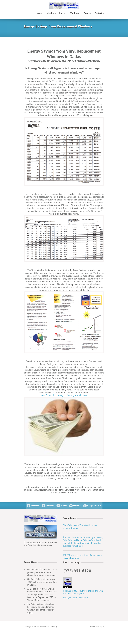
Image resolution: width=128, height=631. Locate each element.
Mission (50, 13)
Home (39, 13)
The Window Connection (64, 5)
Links (62, 13)
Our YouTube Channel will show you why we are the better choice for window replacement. (42, 572)
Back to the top (96, 626)
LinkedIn (77, 505)
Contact (98, 13)
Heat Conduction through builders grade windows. (64, 395)
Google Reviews (94, 505)
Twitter (64, 505)
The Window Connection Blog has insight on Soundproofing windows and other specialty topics (41, 608)
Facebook (35, 505)
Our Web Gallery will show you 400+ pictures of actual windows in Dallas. (42, 582)
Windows (74, 13)
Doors (86, 13)
